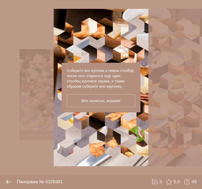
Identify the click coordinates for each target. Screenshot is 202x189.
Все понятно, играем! (101, 100)
